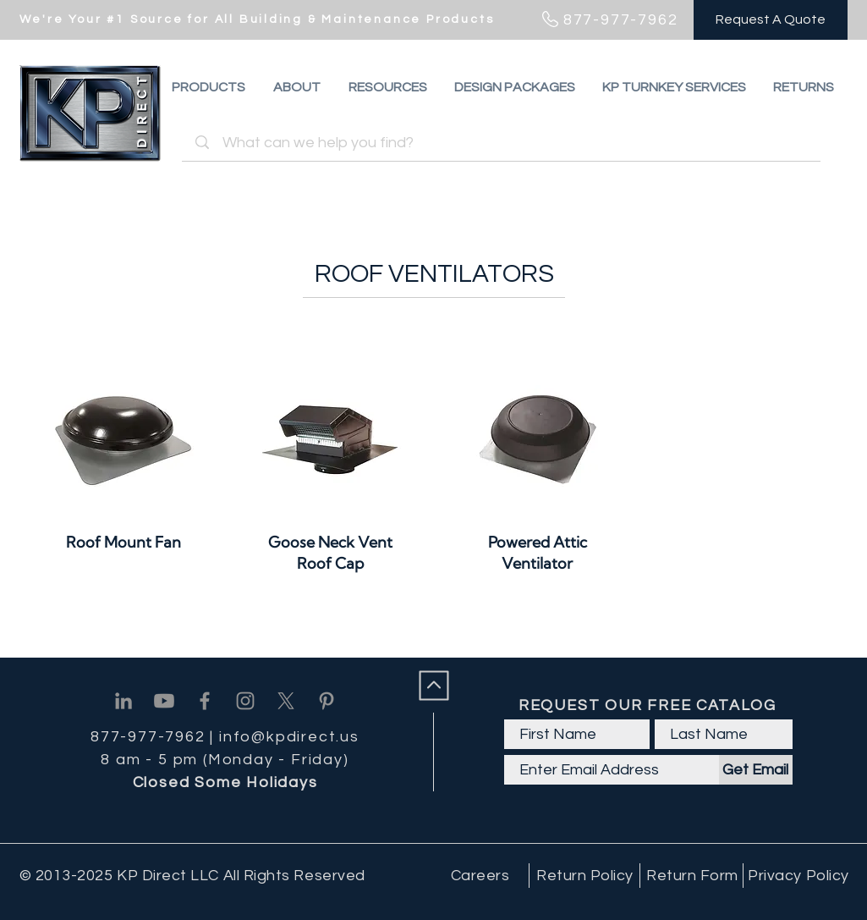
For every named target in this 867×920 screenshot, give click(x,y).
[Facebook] (205, 701)
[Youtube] (164, 701)
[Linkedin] (123, 701)
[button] (804, 87)
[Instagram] (245, 701)
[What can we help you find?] (503, 142)
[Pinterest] (326, 701)
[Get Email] (756, 770)
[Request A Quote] (771, 20)
